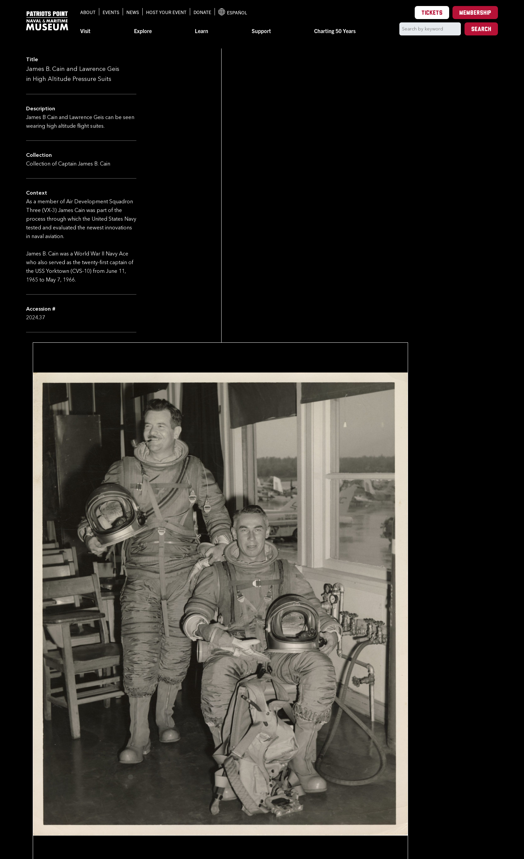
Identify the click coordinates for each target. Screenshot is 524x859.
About (88, 12)
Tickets (431, 13)
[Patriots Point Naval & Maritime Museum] (47, 20)
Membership (475, 13)
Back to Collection (193, 783)
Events (111, 12)
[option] (163, 752)
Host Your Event (166, 12)
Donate (202, 12)
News (132, 12)
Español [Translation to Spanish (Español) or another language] (232, 11)
